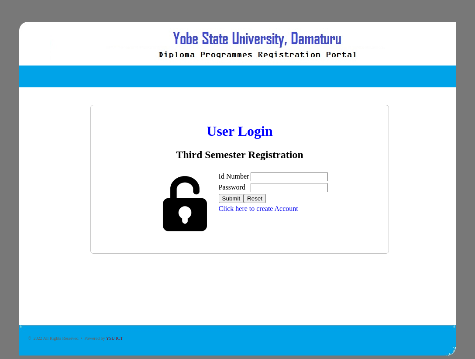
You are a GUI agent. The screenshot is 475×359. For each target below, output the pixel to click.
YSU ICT (114, 338)
